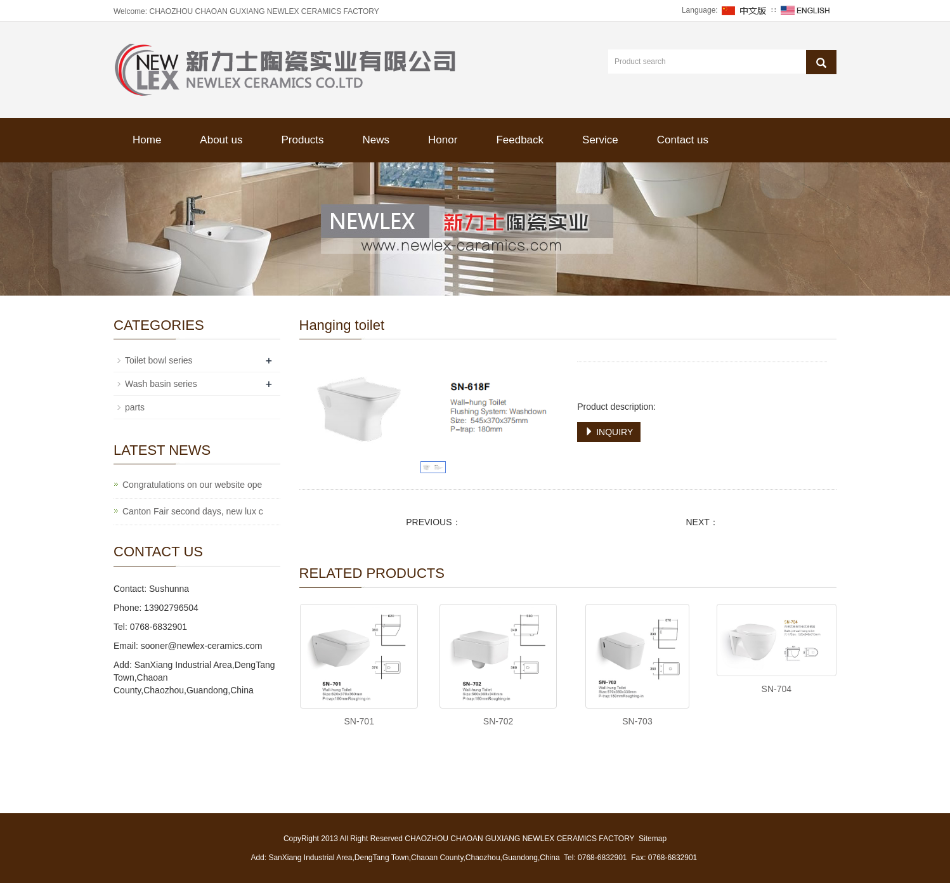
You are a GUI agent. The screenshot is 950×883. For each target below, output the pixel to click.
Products (302, 140)
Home (147, 140)
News (376, 140)
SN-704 (776, 689)
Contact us (682, 140)
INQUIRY (609, 432)
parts (135, 407)
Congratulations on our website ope (192, 485)
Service (600, 140)
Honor (442, 140)
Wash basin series (161, 384)
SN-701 (359, 721)
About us (221, 140)
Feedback (519, 140)
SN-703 (637, 721)
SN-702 (498, 721)
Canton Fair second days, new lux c (192, 511)
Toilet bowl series (159, 360)
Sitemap (653, 838)
